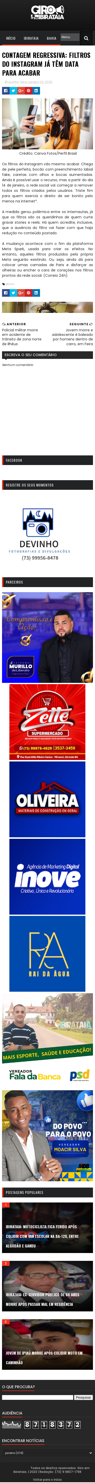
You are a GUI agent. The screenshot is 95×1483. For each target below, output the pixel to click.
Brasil (10, 284)
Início (11, 38)
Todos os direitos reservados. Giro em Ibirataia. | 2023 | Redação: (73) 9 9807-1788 (52, 1471)
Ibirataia (31, 38)
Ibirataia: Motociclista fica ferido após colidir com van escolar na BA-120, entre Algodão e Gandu (42, 1236)
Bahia (51, 38)
